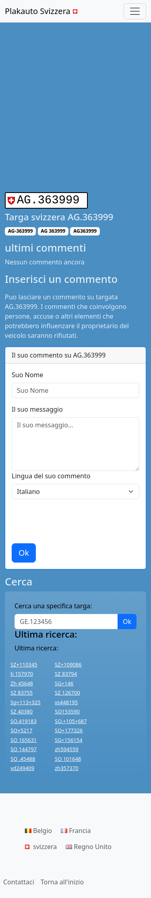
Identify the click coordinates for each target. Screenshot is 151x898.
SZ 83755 (21, 691)
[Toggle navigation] (135, 11)
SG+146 (64, 681)
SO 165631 (23, 738)
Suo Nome (27, 373)
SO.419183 (23, 719)
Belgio (38, 829)
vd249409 (22, 766)
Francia (76, 829)
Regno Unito (89, 845)
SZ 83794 (66, 672)
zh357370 (67, 766)
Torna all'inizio (62, 880)
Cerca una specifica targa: (53, 604)
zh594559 (67, 747)
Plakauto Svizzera (42, 11)
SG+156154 (69, 738)
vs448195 (66, 700)
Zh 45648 (21, 681)
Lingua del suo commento (51, 474)
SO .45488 (22, 757)
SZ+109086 (68, 662)
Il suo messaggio (37, 407)
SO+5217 (21, 728)
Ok (24, 551)
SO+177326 (69, 728)
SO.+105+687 (71, 719)
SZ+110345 (23, 662)
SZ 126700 (67, 691)
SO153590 (67, 709)
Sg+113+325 (25, 700)
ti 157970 (21, 672)
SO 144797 (23, 747)
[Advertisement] (75, 107)
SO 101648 (68, 757)
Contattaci (18, 880)
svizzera (41, 845)
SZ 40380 (21, 709)
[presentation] (73, 519)
